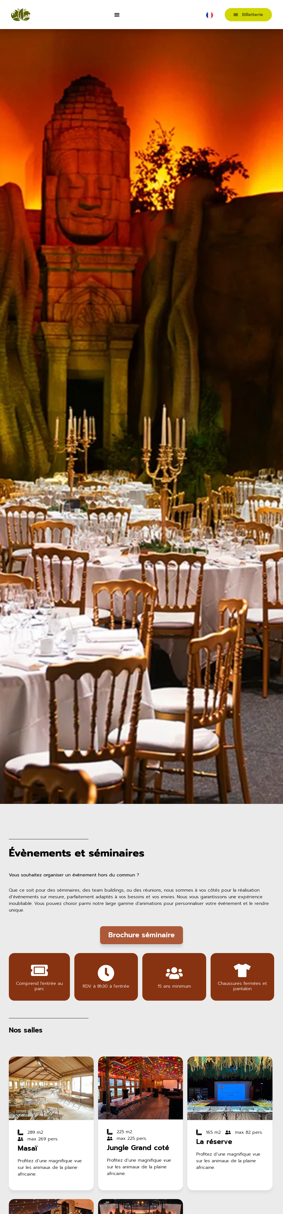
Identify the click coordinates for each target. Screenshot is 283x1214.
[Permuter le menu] (117, 14)
